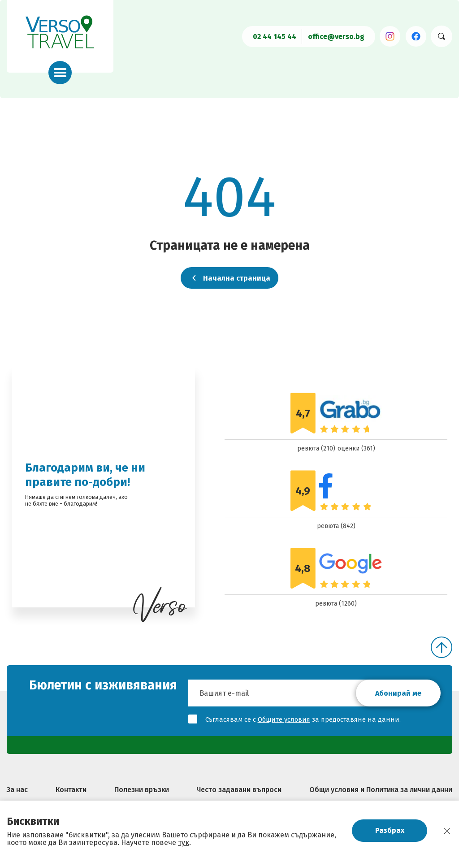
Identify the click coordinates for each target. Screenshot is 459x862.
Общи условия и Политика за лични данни (380, 789)
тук (183, 842)
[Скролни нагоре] (441, 647)
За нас (17, 789)
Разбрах (389, 830)
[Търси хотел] (441, 36)
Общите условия (284, 719)
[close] (447, 831)
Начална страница (229, 278)
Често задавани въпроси (238, 789)
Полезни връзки (141, 789)
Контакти (71, 789)
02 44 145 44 (274, 36)
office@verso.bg (336, 36)
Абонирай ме (398, 693)
